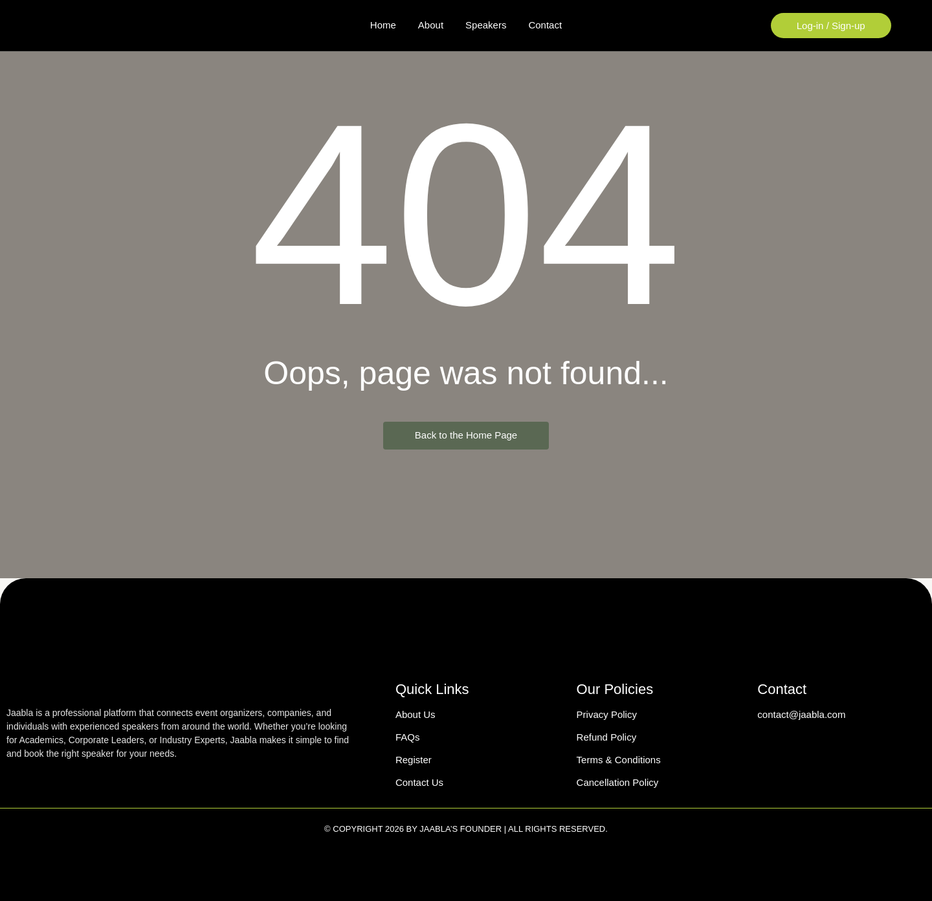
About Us (415, 714)
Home (383, 24)
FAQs (407, 737)
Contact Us (419, 782)
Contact (545, 24)
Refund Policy (607, 737)
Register (413, 759)
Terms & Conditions (619, 759)
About (430, 24)
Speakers (485, 24)
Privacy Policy (607, 714)
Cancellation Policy (618, 782)
